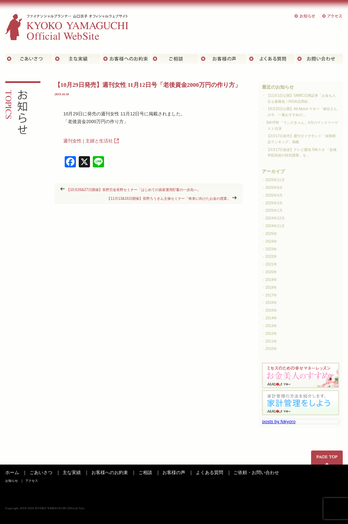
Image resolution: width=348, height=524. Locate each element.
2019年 (271, 280)
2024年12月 (275, 218)
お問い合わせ (319, 59)
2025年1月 (274, 210)
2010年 (271, 349)
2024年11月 (275, 226)
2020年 (271, 272)
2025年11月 (275, 180)
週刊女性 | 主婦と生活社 (88, 140)
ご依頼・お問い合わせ (256, 472)
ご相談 (174, 59)
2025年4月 (274, 195)
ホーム (12, 472)
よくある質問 (271, 59)
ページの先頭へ (327, 457)
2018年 (271, 287)
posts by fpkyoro (279, 421)
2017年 (271, 295)
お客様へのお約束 (109, 472)
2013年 (271, 326)
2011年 (271, 341)
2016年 (271, 303)
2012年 (271, 334)
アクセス (332, 16)
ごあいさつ (28, 59)
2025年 (271, 234)
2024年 (271, 241)
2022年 (271, 256)
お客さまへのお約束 (126, 59)
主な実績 (77, 59)
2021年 (271, 264)
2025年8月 (274, 188)
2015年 (271, 310)
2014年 (271, 318)
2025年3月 (274, 203)
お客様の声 (222, 59)
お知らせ (305, 16)
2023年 (271, 249)
